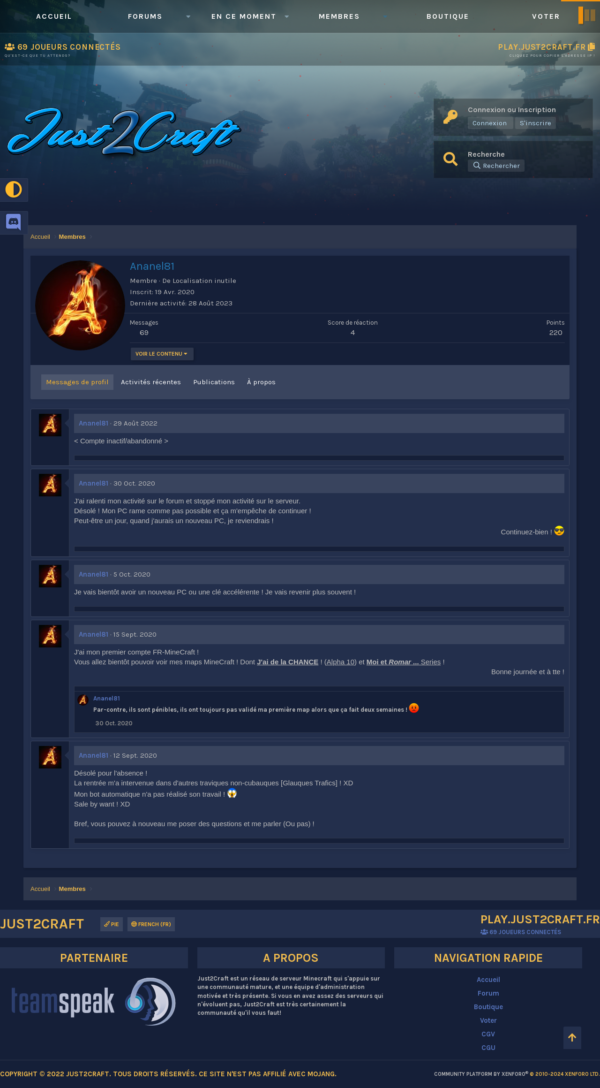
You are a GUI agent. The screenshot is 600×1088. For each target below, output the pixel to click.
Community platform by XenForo (517, 1074)
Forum (488, 993)
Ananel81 (93, 423)
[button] (188, 16)
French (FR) (151, 924)
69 (144, 332)
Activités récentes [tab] (151, 382)
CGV (488, 1034)
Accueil (54, 16)
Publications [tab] (214, 382)
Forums (145, 16)
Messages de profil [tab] (77, 382)
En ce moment (244, 16)
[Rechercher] (496, 166)
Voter (546, 16)
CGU (488, 1047)
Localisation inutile (204, 280)
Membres (339, 16)
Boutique (448, 16)
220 (555, 332)
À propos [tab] (261, 382)
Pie (111, 924)
